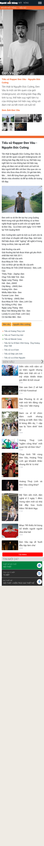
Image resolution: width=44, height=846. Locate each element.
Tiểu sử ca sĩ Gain (11, 350)
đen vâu (6, 324)
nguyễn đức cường (21, 324)
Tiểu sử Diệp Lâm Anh (13, 354)
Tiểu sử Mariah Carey (13, 339)
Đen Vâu (8, 362)
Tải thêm (23, 554)
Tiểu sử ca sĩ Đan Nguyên (14, 358)
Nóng (26, 3)
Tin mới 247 (11, 559)
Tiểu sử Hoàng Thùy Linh (14, 331)
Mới (20, 3)
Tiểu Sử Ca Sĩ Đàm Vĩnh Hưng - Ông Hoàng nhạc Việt (22, 344)
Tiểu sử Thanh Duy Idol (13, 335)
